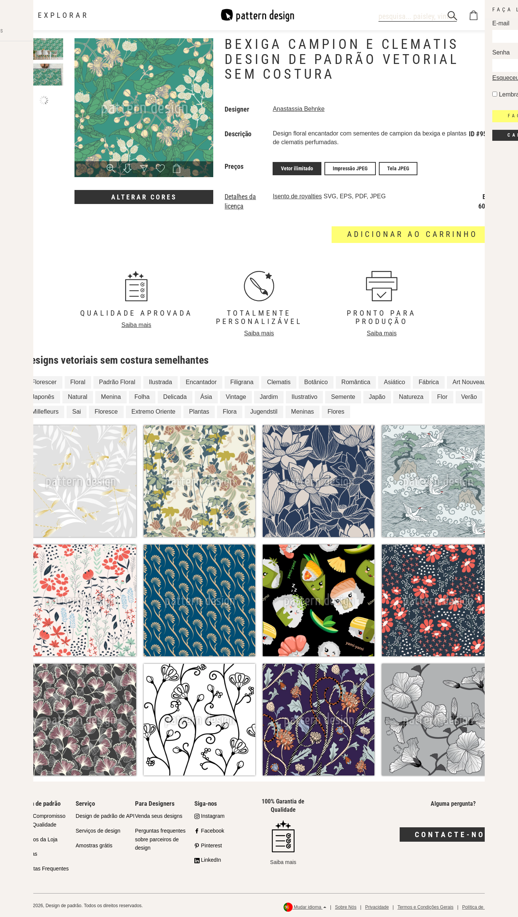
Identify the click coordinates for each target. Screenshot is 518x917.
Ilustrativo (304, 395)
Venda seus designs (158, 815)
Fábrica (429, 381)
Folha (142, 395)
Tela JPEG (398, 168)
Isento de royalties (297, 195)
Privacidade (377, 905)
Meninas (302, 410)
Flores (335, 410)
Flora (229, 410)
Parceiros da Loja (36, 838)
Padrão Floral (117, 381)
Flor (442, 395)
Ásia (206, 395)
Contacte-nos (453, 833)
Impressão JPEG (350, 168)
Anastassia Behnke (298, 109)
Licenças (26, 853)
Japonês (42, 395)
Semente (343, 395)
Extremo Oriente (153, 410)
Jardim (269, 395)
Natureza (411, 395)
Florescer (44, 381)
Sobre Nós (346, 905)
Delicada (175, 395)
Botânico (316, 381)
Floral (77, 381)
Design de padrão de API (105, 815)
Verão (469, 395)
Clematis (278, 381)
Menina (111, 395)
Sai (76, 410)
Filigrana (241, 381)
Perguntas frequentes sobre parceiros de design (160, 838)
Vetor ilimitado (297, 168)
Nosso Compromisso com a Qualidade (40, 819)
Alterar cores (144, 197)
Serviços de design (98, 829)
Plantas (199, 410)
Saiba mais (136, 324)
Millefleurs (45, 410)
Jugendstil (264, 410)
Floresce (106, 410)
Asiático (394, 381)
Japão (377, 395)
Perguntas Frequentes (42, 867)
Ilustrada (160, 381)
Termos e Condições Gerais (425, 905)
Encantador (201, 381)
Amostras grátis (94, 844)
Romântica (355, 381)
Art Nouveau (469, 381)
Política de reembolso (484, 905)
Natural (78, 395)
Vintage (236, 395)
